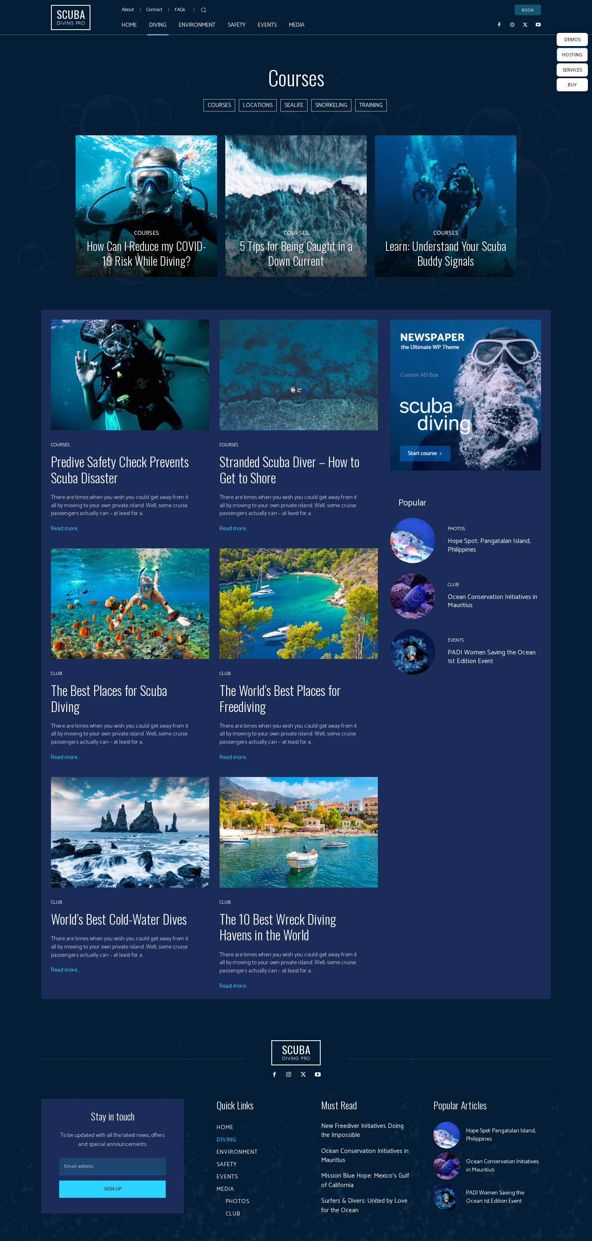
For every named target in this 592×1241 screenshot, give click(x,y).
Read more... (65, 529)
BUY (572, 84)
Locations (258, 105)
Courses (219, 105)
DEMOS (572, 39)
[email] (112, 1166)
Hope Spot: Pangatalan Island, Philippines (489, 546)
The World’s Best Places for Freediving (280, 697)
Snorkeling (331, 105)
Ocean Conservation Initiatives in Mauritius (492, 601)
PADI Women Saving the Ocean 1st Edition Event (492, 657)
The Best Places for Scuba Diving (109, 697)
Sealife (294, 105)
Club (56, 673)
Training (371, 105)
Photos (456, 529)
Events (456, 640)
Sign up (112, 1189)
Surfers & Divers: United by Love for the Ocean (365, 1205)
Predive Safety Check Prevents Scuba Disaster (120, 469)
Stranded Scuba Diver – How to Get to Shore (289, 469)
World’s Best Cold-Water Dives (119, 918)
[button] (203, 10)
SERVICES (572, 70)
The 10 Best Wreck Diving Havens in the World (278, 926)
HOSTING (572, 54)
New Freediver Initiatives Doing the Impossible (364, 1130)
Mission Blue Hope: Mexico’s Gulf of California (366, 1180)
